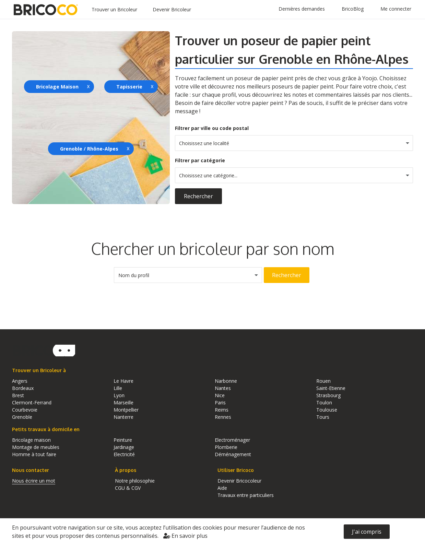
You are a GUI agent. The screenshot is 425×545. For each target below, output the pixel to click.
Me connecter (395, 8)
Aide (222, 488)
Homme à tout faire (34, 454)
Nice (220, 395)
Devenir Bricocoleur (239, 480)
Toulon (324, 402)
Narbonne (226, 381)
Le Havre (123, 381)
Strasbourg (328, 395)
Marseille (123, 402)
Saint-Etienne (330, 388)
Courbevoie (24, 409)
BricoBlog (353, 8)
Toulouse (326, 409)
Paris (220, 402)
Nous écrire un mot (33, 480)
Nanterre (123, 417)
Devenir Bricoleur (172, 9)
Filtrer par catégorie (200, 160)
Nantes (223, 388)
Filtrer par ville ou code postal (212, 128)
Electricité (124, 454)
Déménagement (233, 454)
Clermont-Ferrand (31, 402)
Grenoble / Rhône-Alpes (89, 148)
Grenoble (22, 417)
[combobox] (294, 143)
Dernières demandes (302, 8)
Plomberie (226, 447)
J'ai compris (366, 531)
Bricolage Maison (57, 86)
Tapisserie (129, 86)
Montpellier (126, 409)
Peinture (123, 440)
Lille (118, 388)
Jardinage (124, 447)
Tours (322, 417)
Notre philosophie (135, 480)
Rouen (323, 381)
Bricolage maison (31, 440)
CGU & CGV (128, 488)
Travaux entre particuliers (245, 495)
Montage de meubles (35, 447)
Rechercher (198, 196)
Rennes (223, 417)
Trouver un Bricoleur (114, 9)
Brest (18, 395)
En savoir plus (185, 536)
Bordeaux (23, 388)
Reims (221, 409)
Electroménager (232, 440)
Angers (19, 381)
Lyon (119, 395)
